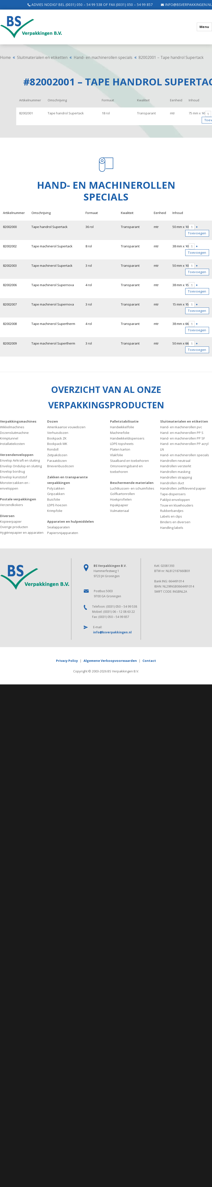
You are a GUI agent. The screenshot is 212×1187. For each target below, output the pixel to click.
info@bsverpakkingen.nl (184, 4)
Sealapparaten (58, 527)
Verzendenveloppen (16, 454)
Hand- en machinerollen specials (103, 57)
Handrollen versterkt (175, 466)
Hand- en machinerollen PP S (181, 432)
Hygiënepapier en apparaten (21, 532)
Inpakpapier (119, 505)
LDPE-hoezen (57, 505)
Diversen (7, 515)
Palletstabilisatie (124, 421)
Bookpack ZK (57, 438)
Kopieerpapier (11, 521)
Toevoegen (197, 233)
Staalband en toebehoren (129, 460)
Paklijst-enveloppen (175, 499)
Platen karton (120, 449)
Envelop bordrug (12, 471)
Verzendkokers (11, 504)
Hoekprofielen (121, 499)
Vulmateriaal (119, 510)
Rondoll (52, 449)
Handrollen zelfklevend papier (183, 488)
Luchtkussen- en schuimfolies (132, 488)
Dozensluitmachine (14, 432)
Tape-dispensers (173, 494)
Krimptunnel (9, 438)
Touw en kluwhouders (176, 505)
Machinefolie (119, 432)
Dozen (52, 421)
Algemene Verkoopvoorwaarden (110, 660)
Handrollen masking (175, 471)
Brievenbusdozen (60, 466)
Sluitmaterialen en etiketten (42, 57)
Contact (149, 660)
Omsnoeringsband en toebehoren (126, 469)
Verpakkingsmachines (18, 421)
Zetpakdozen (57, 455)
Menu (204, 27)
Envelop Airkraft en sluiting (20, 460)
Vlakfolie (116, 455)
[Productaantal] (208, 114)
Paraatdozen (57, 460)
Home (5, 57)
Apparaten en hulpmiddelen (70, 521)
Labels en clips (171, 516)
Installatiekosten (12, 443)
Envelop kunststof (13, 477)
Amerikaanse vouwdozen (66, 427)
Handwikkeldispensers (127, 438)
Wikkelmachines (12, 427)
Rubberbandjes (172, 510)
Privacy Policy (67, 660)
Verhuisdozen (57, 432)
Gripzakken (56, 494)
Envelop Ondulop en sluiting (21, 466)
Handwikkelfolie (122, 427)
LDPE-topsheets (122, 443)
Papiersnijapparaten (62, 532)
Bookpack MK (57, 443)
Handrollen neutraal (175, 460)
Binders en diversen (175, 522)
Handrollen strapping (176, 477)
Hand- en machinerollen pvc (181, 427)
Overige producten (14, 527)
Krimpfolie (54, 510)
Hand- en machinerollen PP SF (182, 438)
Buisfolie (53, 499)
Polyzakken (56, 488)
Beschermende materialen (132, 482)
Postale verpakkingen (18, 499)
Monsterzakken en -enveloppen (15, 485)
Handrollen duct (172, 482)
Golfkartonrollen (122, 494)
